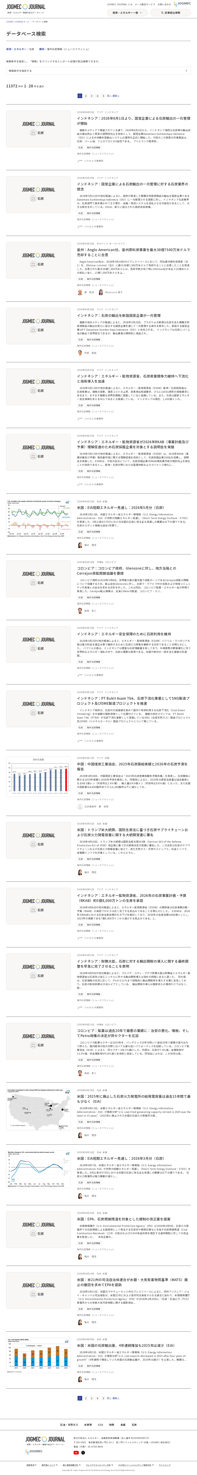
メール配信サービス (145, 4)
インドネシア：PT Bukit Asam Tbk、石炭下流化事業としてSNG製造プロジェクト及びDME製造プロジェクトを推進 (133, 701)
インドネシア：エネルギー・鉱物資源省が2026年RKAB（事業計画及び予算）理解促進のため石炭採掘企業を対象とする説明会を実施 (133, 444)
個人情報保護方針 (72, 1465)
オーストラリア (117, 243)
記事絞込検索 (172, 12)
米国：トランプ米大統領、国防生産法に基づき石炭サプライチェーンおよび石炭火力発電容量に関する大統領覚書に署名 (132, 832)
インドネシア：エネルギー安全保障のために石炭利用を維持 (124, 633)
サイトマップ (165, 1465)
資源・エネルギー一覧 (125, 12)
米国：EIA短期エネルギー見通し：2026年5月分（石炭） (121, 507)
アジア (100, 112)
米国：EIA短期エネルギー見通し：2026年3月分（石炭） (121, 1158)
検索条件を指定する (20, 70)
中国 (107, 757)
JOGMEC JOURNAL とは (120, 4)
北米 (99, 501)
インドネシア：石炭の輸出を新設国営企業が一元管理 (119, 315)
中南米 (100, 562)
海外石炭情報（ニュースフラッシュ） (96, 153)
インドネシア (111, 112)
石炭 (80, 147)
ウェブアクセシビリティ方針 (99, 1465)
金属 (123, 1424)
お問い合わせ (164, 4)
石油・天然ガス (69, 1424)
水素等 (88, 1424)
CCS (100, 1424)
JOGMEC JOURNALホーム (17, 21)
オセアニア (102, 243)
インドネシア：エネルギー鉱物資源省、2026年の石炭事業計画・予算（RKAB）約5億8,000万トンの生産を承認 (131, 898)
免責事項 (31, 1465)
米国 (105, 501)
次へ (109, 95)
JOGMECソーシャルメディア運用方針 (136, 1465)
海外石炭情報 (93, 147)
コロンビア (110, 562)
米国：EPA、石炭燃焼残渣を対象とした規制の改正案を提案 (124, 1218)
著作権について (50, 1465)
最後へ (116, 95)
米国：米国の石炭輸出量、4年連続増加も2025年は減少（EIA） (127, 1345)
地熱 (111, 1424)
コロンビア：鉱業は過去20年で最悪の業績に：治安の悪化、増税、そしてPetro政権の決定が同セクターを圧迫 (133, 1033)
